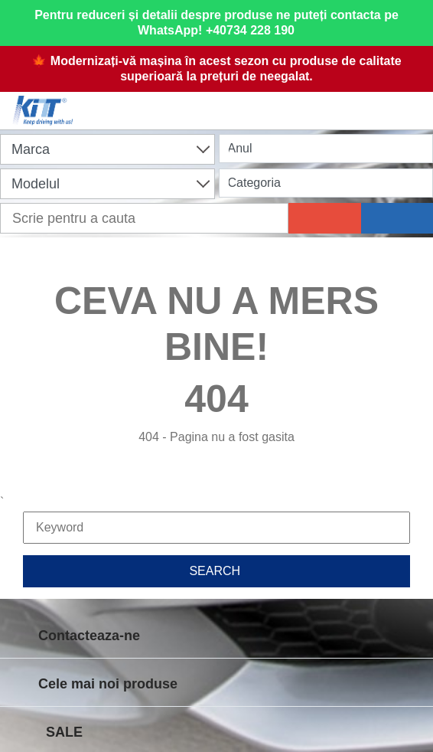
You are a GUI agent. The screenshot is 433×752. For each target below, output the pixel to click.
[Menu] (414, 101)
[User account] (317, 101)
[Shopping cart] (221, 101)
